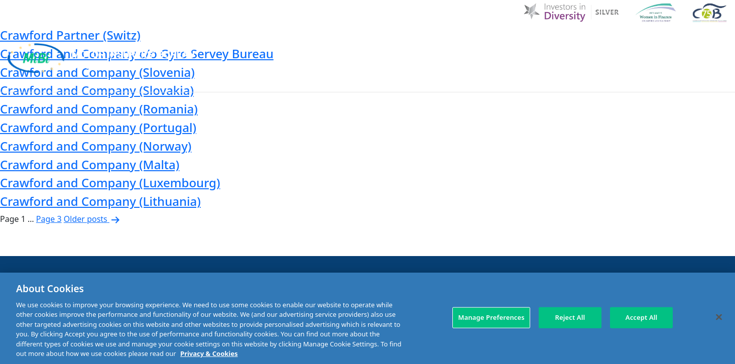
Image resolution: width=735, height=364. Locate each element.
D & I (371, 41)
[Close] (719, 317)
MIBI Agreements (397, 79)
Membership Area (690, 79)
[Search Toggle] (718, 41)
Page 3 (49, 218)
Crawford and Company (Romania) (99, 108)
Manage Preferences (491, 317)
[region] (367, 318)
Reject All (570, 317)
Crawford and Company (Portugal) (98, 127)
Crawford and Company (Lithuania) (100, 201)
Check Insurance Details (585, 79)
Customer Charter (550, 41)
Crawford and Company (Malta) (89, 164)
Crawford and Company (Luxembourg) (110, 182)
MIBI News (473, 41)
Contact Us (630, 41)
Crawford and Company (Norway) (95, 146)
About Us (416, 41)
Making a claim (482, 79)
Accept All (642, 317)
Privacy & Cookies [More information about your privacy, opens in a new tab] (208, 353)
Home (333, 41)
